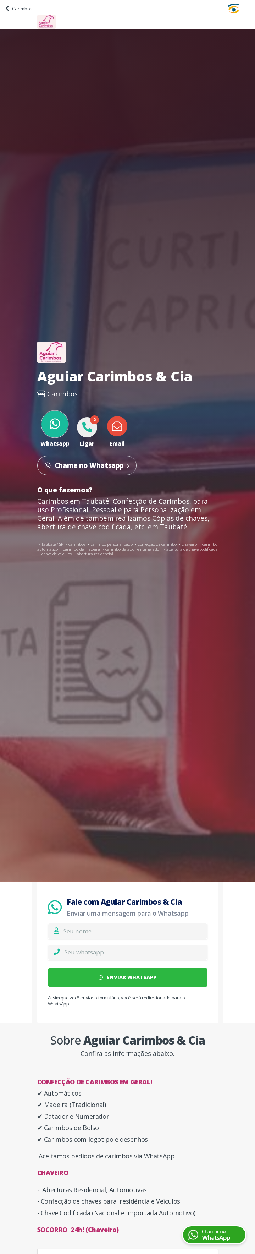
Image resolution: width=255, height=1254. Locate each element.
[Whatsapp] (136, 952)
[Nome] (135, 930)
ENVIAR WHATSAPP (128, 977)
